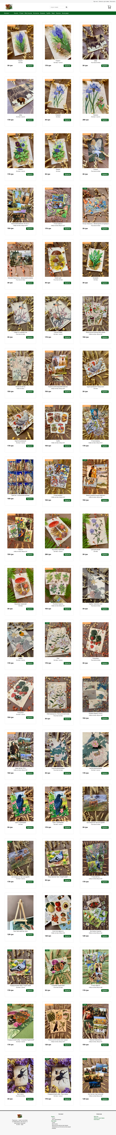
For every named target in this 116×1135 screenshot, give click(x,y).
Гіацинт (20, 60)
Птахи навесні (58, 223)
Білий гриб (58, 278)
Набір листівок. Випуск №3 (58, 497)
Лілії (58, 658)
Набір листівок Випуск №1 (58, 605)
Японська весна (20, 386)
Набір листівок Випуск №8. (95, 987)
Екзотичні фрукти (57, 931)
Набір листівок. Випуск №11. (95, 443)
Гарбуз (20, 658)
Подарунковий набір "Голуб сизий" (20, 985)
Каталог (6, 13)
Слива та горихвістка (20, 332)
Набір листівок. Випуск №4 (58, 933)
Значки (58, 13)
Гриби (48, 13)
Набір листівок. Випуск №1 (95, 334)
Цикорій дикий (95, 549)
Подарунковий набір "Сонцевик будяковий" (20, 1040)
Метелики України (95, 931)
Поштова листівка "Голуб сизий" (58, 877)
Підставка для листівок (20, 931)
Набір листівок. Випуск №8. (95, 497)
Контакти (112, 1)
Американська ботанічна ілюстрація (61, 1127)
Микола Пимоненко (96, 1040)
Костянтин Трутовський (95, 1094)
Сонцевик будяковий (58, 985)
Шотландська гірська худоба (96, 822)
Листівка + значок (57, 62)
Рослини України (58, 604)
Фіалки (58, 169)
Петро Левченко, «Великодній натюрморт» (96, 223)
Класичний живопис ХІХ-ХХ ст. (20, 223)
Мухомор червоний (58, 549)
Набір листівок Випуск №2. (95, 933)
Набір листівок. (20, 388)
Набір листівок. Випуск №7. (20, 770)
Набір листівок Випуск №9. (95, 878)
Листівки (53, 1121)
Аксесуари (65, 13)
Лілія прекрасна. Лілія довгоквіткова (58, 714)
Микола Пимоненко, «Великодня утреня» (20, 278)
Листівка (20, 62)
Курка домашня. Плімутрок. (95, 386)
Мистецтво (28, 13)
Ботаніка (36, 13)
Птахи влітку (96, 877)
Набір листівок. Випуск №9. (58, 388)
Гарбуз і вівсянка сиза (95, 604)
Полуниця (96, 658)
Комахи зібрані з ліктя (95, 713)
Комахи (42, 13)
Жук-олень (20, 1094)
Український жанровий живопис (58, 386)
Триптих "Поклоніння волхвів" (20, 495)
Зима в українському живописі (95, 495)
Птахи (21, 13)
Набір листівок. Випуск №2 (95, 715)
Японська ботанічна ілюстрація (95, 332)
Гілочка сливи (58, 332)
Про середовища (56, 1119)
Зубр (95, 60)
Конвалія (95, 278)
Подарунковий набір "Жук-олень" (58, 1094)
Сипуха (95, 169)
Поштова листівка (95, 62)
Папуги (20, 549)
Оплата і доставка (104, 1)
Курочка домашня (20, 441)
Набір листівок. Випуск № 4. (58, 1041)
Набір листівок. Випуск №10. (20, 225)
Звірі (53, 13)
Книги (16, 13)
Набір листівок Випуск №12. (58, 225)
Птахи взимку (95, 441)
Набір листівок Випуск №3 (95, 1096)
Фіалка (20, 169)
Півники (58, 115)
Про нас (95, 1)
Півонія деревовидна (57, 768)
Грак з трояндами (20, 822)
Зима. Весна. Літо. (20, 768)
